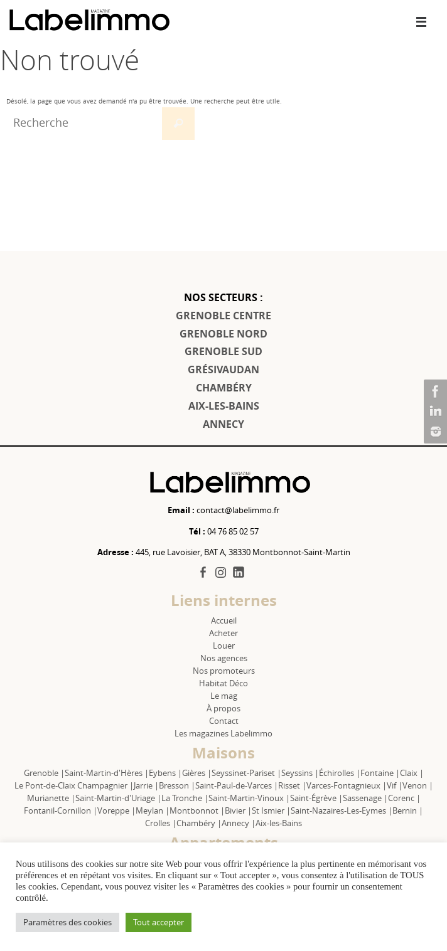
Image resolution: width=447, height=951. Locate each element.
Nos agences (223, 658)
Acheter (223, 633)
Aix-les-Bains (279, 823)
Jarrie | (146, 785)
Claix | (412, 772)
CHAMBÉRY (224, 388)
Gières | (197, 772)
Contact (224, 720)
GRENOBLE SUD (223, 351)
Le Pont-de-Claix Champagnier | (74, 785)
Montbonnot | (197, 810)
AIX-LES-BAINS (223, 406)
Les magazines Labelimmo (223, 733)
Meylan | (153, 810)
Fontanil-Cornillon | (60, 810)
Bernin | (407, 810)
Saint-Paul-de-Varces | (236, 785)
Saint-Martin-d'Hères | (107, 772)
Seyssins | (300, 772)
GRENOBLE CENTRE (223, 315)
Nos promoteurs (224, 670)
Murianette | (51, 798)
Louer (224, 645)
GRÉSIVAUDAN (223, 369)
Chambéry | (199, 823)
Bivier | (238, 810)
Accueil (224, 620)
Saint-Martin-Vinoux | (249, 798)
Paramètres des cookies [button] (67, 922)
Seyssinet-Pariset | (246, 772)
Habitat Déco (223, 683)
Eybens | (165, 772)
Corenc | (404, 798)
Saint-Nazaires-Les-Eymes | (341, 810)
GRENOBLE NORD (223, 334)
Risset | (292, 785)
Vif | (394, 785)
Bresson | (177, 785)
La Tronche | (184, 798)
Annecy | (239, 823)
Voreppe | (116, 810)
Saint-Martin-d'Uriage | (118, 798)
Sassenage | (365, 798)
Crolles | (160, 823)
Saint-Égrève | (316, 798)
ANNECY (223, 424)
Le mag (223, 695)
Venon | (417, 785)
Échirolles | (339, 772)
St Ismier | (271, 810)
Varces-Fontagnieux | (346, 785)
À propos (223, 708)
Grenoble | (44, 772)
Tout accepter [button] (158, 922)
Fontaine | (380, 772)
